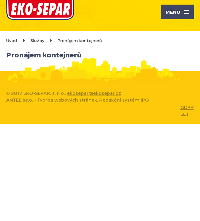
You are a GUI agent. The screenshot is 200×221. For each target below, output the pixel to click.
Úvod (11, 40)
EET (184, 114)
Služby (37, 40)
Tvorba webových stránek (67, 100)
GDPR (187, 107)
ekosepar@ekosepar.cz (94, 93)
